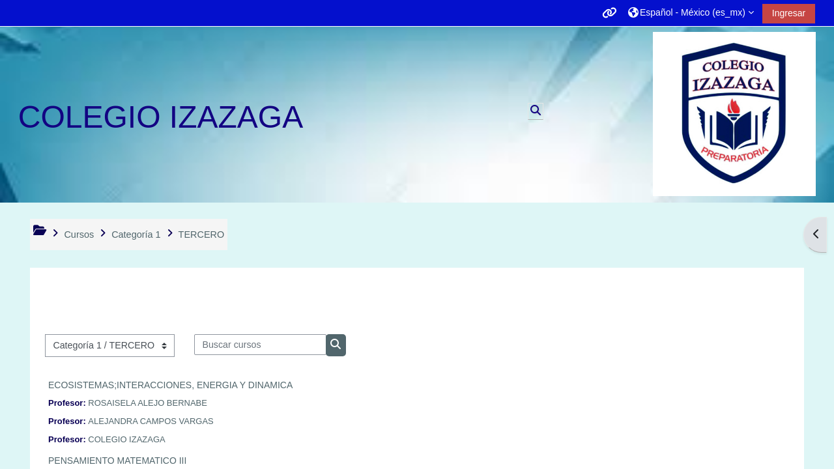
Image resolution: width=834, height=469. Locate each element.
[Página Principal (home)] (734, 114)
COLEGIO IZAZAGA (126, 439)
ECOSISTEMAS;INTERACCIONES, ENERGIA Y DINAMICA (170, 385)
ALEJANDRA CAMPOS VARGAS (150, 421)
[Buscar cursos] (260, 344)
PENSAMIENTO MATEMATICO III (117, 460)
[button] (691, 12)
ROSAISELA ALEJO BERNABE (147, 403)
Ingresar (788, 13)
